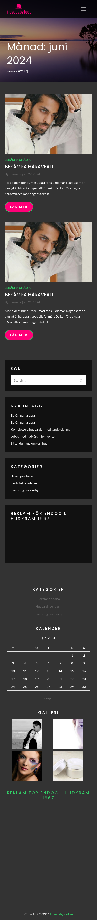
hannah (15, 174)
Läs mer (19, 206)
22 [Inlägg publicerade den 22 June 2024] (72, 679)
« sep (47, 698)
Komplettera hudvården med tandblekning (40, 429)
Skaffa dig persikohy (24, 490)
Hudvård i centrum (24, 483)
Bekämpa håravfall (29, 166)
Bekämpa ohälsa (18, 159)
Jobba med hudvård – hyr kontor (33, 436)
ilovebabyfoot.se (61, 914)
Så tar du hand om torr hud (29, 443)
